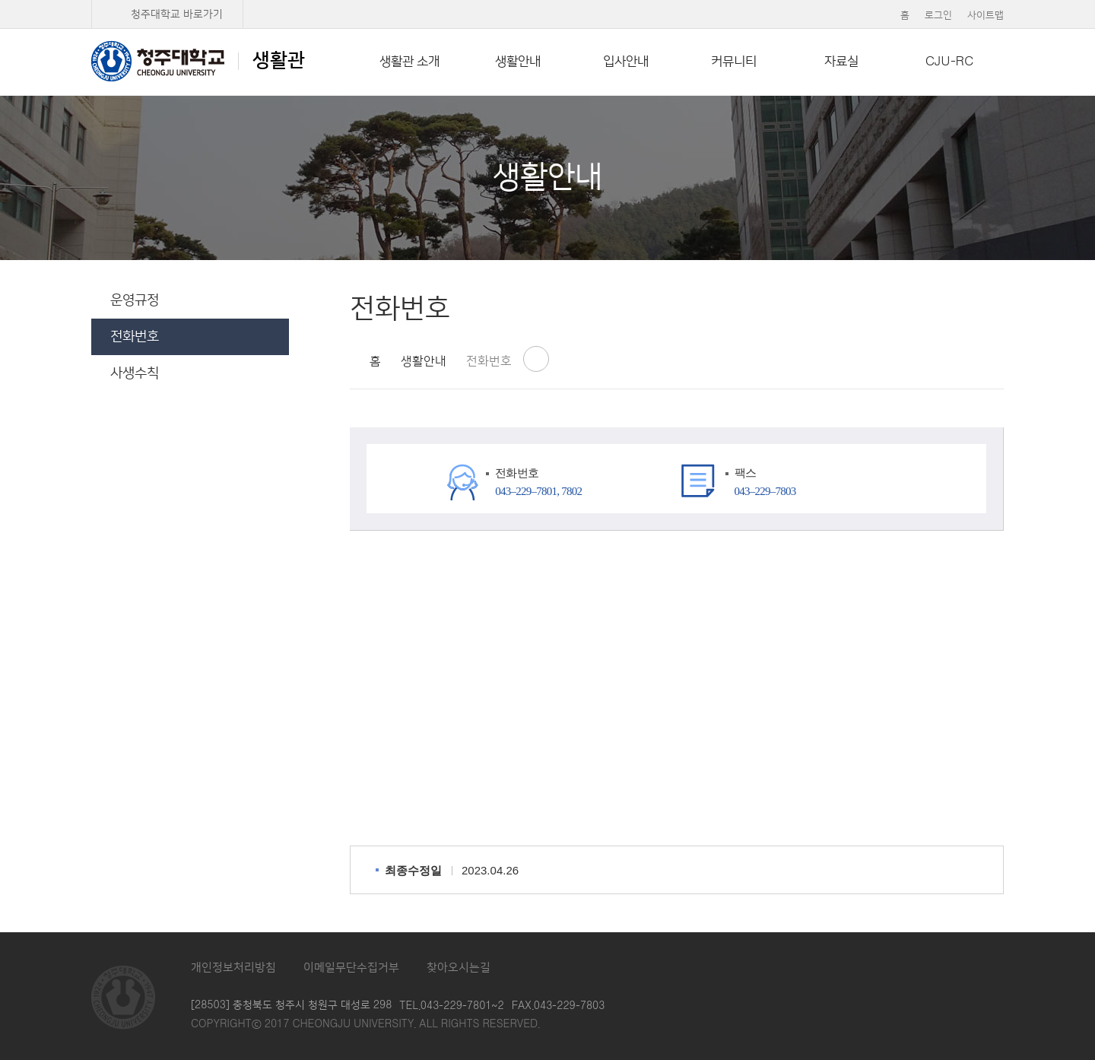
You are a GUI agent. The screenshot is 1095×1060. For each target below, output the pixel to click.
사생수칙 (134, 373)
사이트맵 (985, 15)
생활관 (198, 60)
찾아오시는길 (458, 967)
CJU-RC (949, 61)
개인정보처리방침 (233, 967)
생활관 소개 (409, 61)
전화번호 (134, 336)
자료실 (841, 61)
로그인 (938, 15)
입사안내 (626, 61)
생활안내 (518, 61)
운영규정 (134, 300)
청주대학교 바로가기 (177, 14)
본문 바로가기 (547, 1)
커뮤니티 (734, 61)
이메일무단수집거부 (351, 967)
